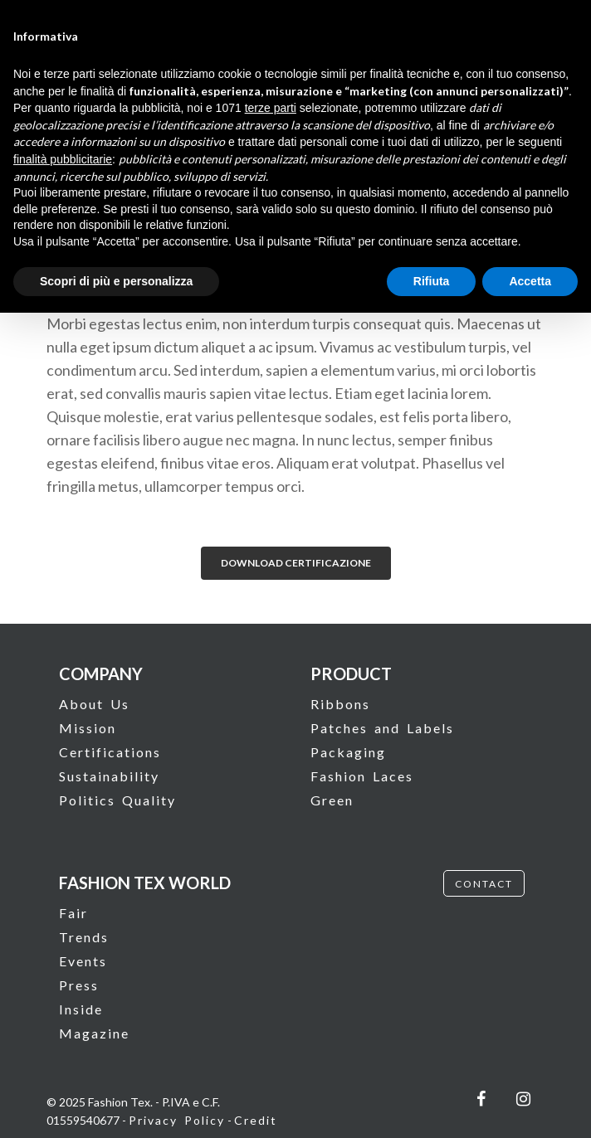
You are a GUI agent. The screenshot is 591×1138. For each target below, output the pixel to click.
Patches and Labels (382, 728)
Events (83, 961)
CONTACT (484, 884)
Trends (84, 937)
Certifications (110, 752)
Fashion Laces (361, 776)
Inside (81, 1009)
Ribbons (340, 704)
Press (79, 985)
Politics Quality (117, 800)
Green (332, 800)
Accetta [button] (530, 281)
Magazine (94, 1033)
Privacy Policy (177, 1120)
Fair (73, 913)
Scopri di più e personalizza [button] (116, 281)
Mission (87, 728)
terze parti (270, 107)
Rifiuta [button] (431, 281)
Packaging (348, 752)
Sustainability (109, 776)
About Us (94, 704)
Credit (255, 1120)
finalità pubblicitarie (62, 159)
